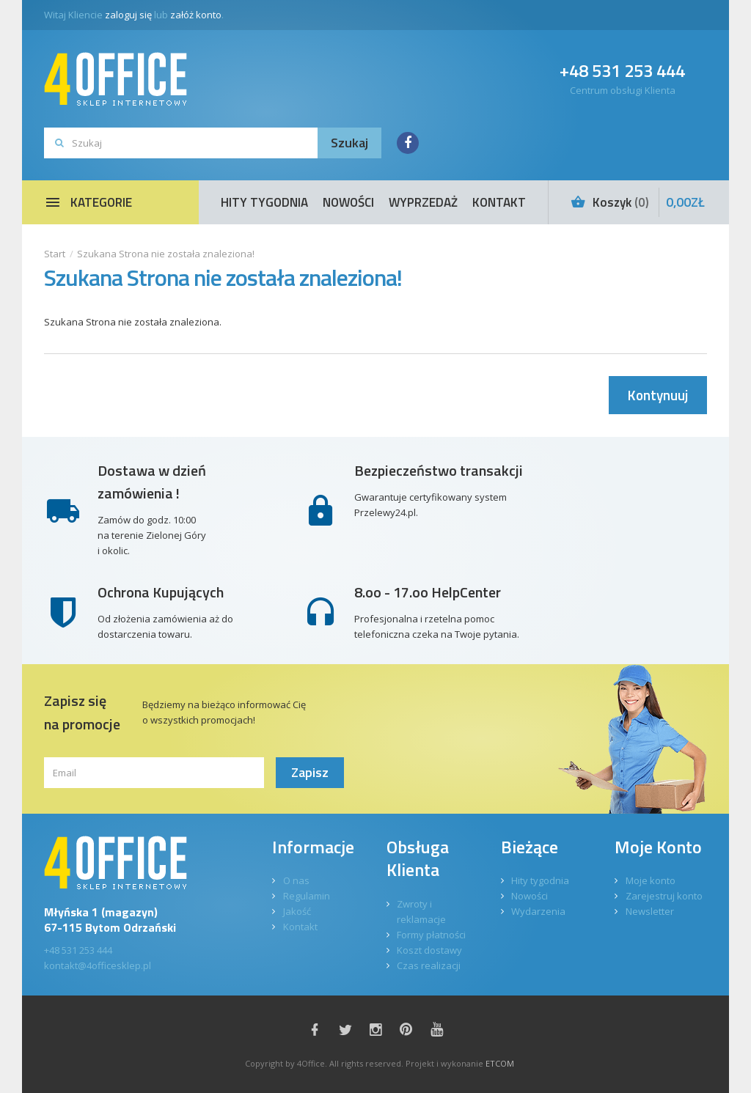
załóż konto (195, 14)
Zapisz (310, 772)
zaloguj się (128, 14)
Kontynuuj (658, 394)
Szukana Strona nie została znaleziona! (165, 253)
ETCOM (500, 1063)
